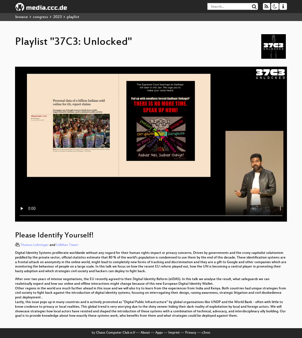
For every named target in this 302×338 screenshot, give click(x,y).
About (145, 333)
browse (21, 17)
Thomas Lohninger (35, 245)
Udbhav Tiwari (67, 245)
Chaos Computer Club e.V (115, 333)
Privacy (190, 333)
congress (40, 17)
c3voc (206, 333)
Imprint (174, 333)
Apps (159, 333)
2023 (57, 17)
